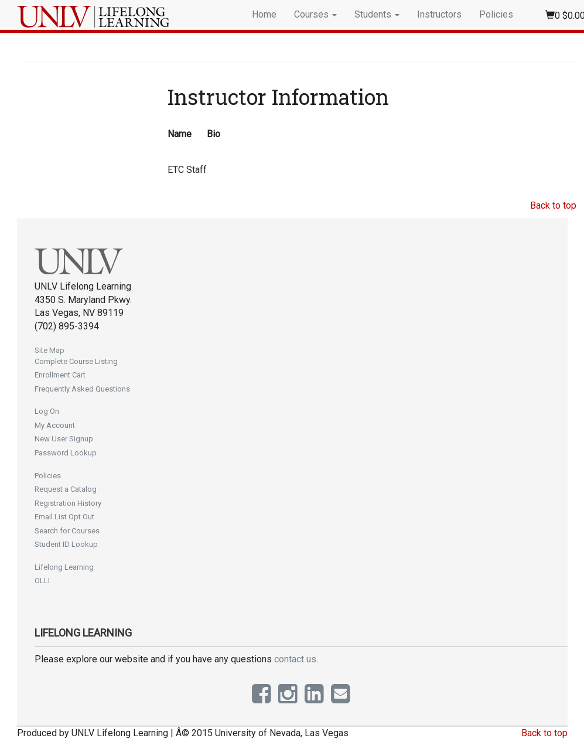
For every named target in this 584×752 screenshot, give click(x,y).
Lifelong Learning (64, 567)
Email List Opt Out (64, 516)
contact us (295, 659)
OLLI (42, 580)
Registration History (68, 503)
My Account (55, 425)
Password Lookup (66, 452)
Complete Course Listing (76, 361)
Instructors (439, 14)
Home (264, 14)
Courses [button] (315, 14)
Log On (47, 411)
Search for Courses (67, 530)
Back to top (553, 205)
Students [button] (376, 14)
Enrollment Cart (60, 374)
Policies (496, 14)
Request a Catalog (66, 489)
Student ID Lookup (66, 544)
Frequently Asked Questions (82, 388)
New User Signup (64, 438)
